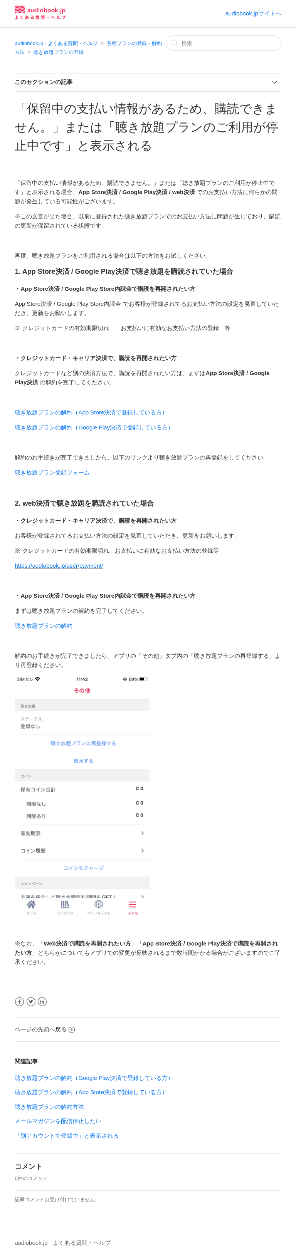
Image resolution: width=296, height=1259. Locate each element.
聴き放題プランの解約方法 (49, 1106)
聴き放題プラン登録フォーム (52, 472)
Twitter (31, 1002)
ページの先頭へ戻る (45, 1029)
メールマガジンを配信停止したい (58, 1121)
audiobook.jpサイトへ (253, 13)
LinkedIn (42, 1002)
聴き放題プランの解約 (43, 625)
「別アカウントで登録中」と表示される (67, 1135)
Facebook (19, 1002)
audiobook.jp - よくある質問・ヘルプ (56, 43)
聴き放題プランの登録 (59, 52)
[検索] (223, 43)
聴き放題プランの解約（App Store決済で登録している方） (91, 412)
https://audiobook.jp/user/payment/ (59, 565)
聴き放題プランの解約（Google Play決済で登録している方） (94, 427)
